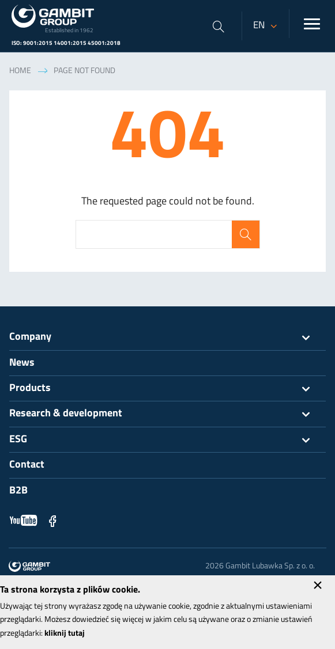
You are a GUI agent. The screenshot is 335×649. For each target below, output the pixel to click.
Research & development (167, 414)
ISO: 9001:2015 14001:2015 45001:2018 (66, 43)
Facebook (52, 520)
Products (167, 388)
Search (245, 234)
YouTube (23, 520)
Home (20, 71)
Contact (26, 465)
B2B (18, 490)
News (22, 363)
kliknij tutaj (64, 633)
